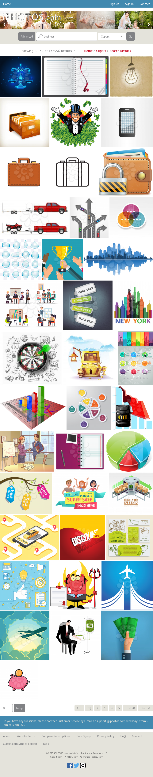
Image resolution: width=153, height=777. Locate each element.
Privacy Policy (105, 736)
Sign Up (114, 4)
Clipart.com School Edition (20, 744)
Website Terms (26, 736)
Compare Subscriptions (56, 736)
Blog (46, 744)
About (7, 736)
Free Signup (83, 736)
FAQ (123, 736)
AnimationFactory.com (91, 756)
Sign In (129, 4)
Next (143, 708)
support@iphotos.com (111, 721)
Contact (145, 4)
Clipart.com (56, 756)
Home (7, 4)
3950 (131, 708)
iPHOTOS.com (71, 756)
